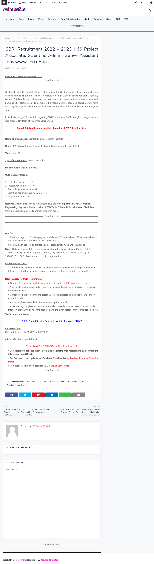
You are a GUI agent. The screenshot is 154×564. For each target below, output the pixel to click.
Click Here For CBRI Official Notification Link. (52, 346)
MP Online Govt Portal (57, 365)
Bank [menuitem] (21, 19)
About (23, 2)
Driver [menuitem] (31, 19)
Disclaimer (43, 3)
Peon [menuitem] (40, 19)
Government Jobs (57, 382)
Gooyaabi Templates (49, 560)
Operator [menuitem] (52, 19)
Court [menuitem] (109, 19)
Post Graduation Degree (16, 385)
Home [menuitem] (9, 19)
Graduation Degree (75, 382)
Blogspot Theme (20, 560)
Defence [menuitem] (98, 19)
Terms (53, 3)
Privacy (33, 3)
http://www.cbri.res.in (77, 283)
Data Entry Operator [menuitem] (70, 19)
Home (12, 2)
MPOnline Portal (13, 68)
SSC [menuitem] (118, 19)
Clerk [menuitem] (86, 19)
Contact (63, 2)
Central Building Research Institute (26, 38)
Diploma (42, 382)
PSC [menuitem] (126, 19)
